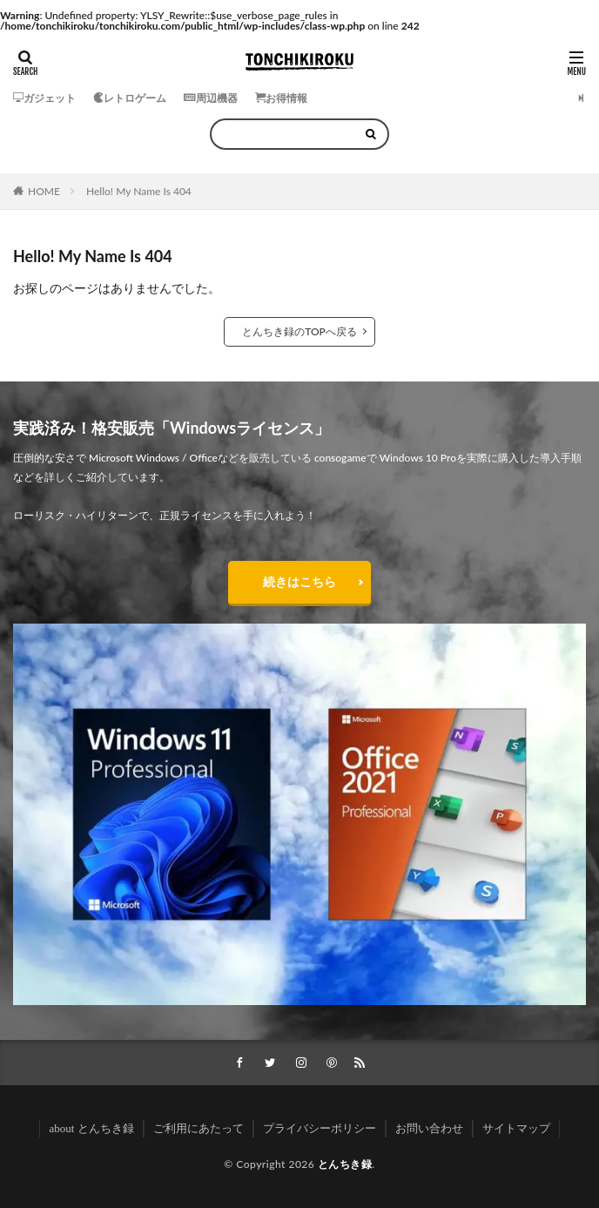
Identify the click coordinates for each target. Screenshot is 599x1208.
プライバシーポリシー (319, 1128)
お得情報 (281, 98)
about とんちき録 (91, 1128)
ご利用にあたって (198, 1128)
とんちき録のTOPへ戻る (299, 331)
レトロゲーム (129, 98)
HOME (44, 191)
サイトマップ (516, 1128)
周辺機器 (211, 98)
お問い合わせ (429, 1128)
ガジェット (44, 98)
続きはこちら (299, 581)
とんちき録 (345, 1164)
